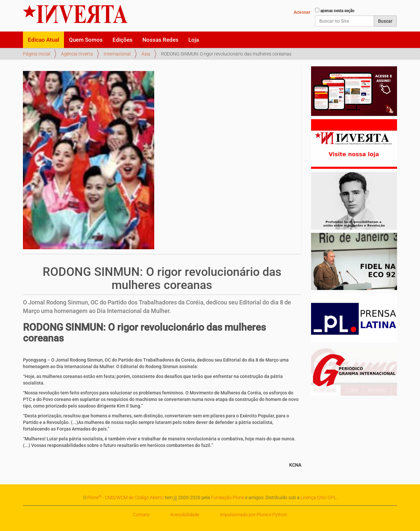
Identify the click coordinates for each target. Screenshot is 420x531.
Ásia (145, 53)
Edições (123, 39)
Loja (193, 39)
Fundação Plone (227, 497)
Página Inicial (36, 53)
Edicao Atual (43, 39)
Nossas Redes (160, 39)
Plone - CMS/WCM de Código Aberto (125, 497)
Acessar (302, 12)
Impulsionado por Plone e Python (253, 514)
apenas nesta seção (337, 11)
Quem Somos (86, 39)
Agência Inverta (77, 53)
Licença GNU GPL (318, 497)
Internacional (117, 53)
